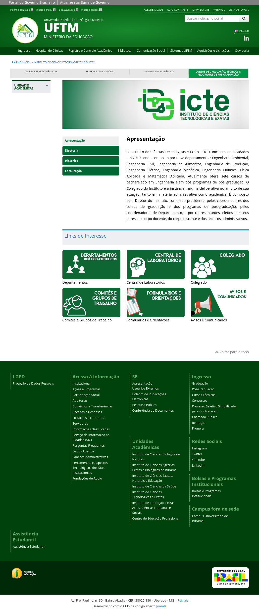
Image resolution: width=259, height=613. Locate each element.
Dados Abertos (83, 451)
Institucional (82, 383)
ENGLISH (243, 31)
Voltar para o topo (232, 352)
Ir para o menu (46, 9)
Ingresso (24, 50)
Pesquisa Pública (144, 405)
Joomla (161, 606)
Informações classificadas (91, 429)
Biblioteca (124, 50)
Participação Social (86, 395)
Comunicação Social (151, 50)
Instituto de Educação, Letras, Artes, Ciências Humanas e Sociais (153, 508)
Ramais (183, 600)
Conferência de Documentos (153, 410)
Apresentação (75, 140)
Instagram (199, 448)
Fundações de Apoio (87, 478)
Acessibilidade (153, 9)
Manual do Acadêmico (159, 71)
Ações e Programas (87, 389)
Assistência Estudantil (28, 546)
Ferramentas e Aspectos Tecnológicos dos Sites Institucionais (90, 468)
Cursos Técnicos (203, 395)
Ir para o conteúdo (22, 9)
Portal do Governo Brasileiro (32, 2)
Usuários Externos (145, 388)
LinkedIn (198, 465)
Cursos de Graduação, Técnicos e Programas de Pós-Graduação (218, 73)
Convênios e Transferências (93, 406)
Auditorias (80, 400)
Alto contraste (177, 9)
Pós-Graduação (203, 389)
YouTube (198, 460)
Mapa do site (200, 9)
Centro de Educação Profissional (155, 518)
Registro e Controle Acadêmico (90, 50)
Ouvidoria (242, 50)
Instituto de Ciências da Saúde (154, 486)
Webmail (219, 9)
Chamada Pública (204, 417)
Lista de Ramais (239, 9)
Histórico (71, 161)
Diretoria (71, 150)
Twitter (197, 454)
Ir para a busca (69, 9)
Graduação (200, 383)
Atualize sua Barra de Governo (84, 2)
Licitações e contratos (88, 418)
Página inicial (21, 62)
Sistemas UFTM (181, 50)
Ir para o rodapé (91, 9)
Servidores (80, 423)
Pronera (198, 428)
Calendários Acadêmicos (41, 71)
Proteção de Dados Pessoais (33, 383)
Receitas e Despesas (87, 412)
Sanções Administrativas (90, 457)
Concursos (199, 400)
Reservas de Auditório (100, 71)
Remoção (199, 423)
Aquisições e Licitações (213, 50)
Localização (73, 171)
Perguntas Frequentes (89, 445)
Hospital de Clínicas (49, 50)
